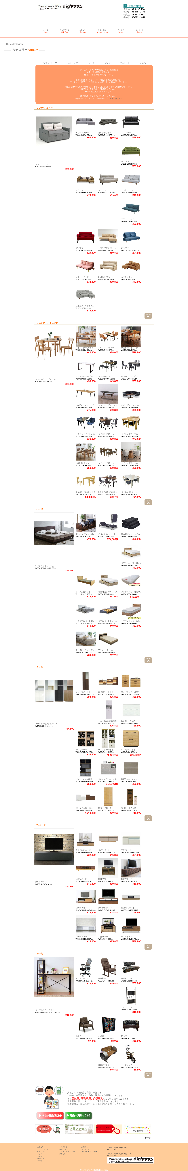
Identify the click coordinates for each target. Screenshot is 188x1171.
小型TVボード (104, 937)
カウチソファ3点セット (108, 248)
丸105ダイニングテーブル (46, 379)
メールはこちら (116, 98)
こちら (115, 1104)
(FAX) (128, 12)
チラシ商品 (102, 31)
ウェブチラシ (64, 31)
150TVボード (103, 850)
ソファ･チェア (50, 63)
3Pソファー (103, 190)
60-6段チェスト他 (105, 692)
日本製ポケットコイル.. (131, 534)
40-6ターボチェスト (129, 808)
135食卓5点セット (83, 463)
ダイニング (72, 63)
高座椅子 (102, 978)
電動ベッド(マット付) (85, 534)
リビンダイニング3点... (130, 405)
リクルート (140, 31)
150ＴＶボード (41, 882)
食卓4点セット (104, 376)
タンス (39, 1156)
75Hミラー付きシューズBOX (47, 724)
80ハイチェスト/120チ (130, 692)
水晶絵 (101, 1036)
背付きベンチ (126, 978)
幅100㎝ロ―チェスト (130, 779)
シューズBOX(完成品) (107, 721)
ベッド (91, 63)
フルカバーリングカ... (85, 306)
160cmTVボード (82, 937)
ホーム (45, 31)
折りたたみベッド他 (106, 534)
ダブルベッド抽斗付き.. (131, 563)
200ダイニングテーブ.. (85, 405)
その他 (143, 63)
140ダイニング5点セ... (107, 492)
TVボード (125, 63)
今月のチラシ (64, 1147)
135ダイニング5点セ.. (130, 376)
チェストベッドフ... (85, 650)
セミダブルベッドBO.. (85, 621)
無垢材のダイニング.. (130, 348)
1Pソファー (126, 1036)
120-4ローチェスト (129, 721)
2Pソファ (125, 161)
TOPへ (148, 1138)
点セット (89, 348)
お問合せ (84, 1147)
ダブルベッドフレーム (107, 621)
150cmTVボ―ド (105, 908)
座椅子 (78, 1036)
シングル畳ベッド (83, 592)
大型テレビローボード (85, 850)
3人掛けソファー (105, 277)
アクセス (121, 31)
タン (106, 63)
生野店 (127, 9)
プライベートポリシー (89, 1152)
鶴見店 (127, 14)
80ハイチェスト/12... (84, 808)
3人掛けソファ (127, 190)
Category (18, 44)
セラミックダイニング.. (108, 405)
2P (77, 248)
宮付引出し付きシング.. (108, 592)
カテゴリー (83, 31)
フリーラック (126, 1007)
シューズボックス (83, 692)
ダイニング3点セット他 (85, 492)
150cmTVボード (128, 908)
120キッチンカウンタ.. (107, 779)
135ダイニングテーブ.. (107, 348)
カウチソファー (82, 133)
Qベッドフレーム (105, 650)
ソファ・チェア (42, 1149)
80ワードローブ (105, 808)
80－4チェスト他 (128, 750)
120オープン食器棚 (84, 779)
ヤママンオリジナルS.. (130, 621)
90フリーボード (82, 750)
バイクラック (126, 1065)
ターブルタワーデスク (44, 1010)
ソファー (81, 248)
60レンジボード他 (106, 750)
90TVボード (126, 850)
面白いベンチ (104, 1065)
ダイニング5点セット (107, 434)
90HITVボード (104, 879)
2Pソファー (126, 133)
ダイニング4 (81, 348)
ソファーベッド (41, 164)
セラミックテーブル (84, 376)
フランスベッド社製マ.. (131, 592)
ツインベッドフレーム (44, 566)
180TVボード (126, 879)
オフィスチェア (82, 978)
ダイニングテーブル (129, 434)
